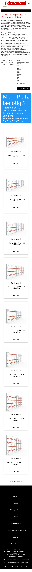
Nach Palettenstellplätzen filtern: (23, 62)
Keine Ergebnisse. (24, 88)
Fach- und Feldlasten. (22, 40)
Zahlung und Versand (16, 510)
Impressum (16, 503)
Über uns (16, 517)
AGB (16, 489)
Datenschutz (16, 496)
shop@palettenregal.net (16, 556)
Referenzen (16, 537)
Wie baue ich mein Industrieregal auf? (16, 530)
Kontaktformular (16, 544)
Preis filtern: (11, 61)
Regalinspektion (15, 523)
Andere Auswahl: (4, 61)
